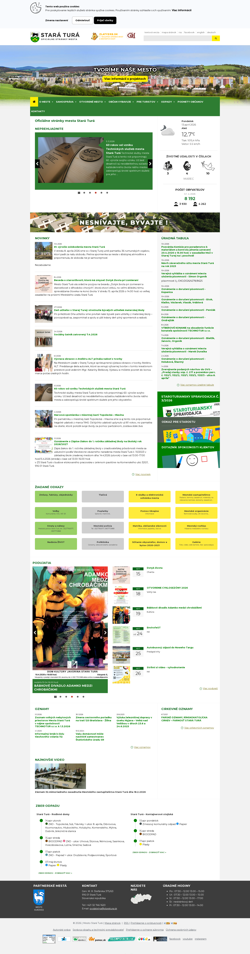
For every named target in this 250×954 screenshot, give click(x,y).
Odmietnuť (82, 20)
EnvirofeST (154, 627)
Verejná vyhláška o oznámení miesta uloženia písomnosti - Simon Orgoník (184, 275)
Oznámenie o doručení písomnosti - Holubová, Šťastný (183, 360)
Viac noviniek (143, 474)
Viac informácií (181, 10)
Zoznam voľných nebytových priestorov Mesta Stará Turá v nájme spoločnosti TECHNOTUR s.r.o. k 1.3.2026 (53, 719)
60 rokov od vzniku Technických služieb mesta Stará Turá (89, 388)
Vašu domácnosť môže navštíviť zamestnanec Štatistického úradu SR (90, 734)
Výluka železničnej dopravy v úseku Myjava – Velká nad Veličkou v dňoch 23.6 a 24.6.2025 (134, 719)
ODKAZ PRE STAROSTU (178, 421)
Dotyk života (154, 567)
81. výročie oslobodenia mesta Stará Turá (79, 246)
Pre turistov (146, 101)
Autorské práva (61, 927)
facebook (189, 32)
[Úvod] (34, 102)
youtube (188, 936)
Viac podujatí (210, 688)
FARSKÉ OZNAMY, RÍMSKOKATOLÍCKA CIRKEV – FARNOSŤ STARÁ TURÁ (184, 717)
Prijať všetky (105, 20)
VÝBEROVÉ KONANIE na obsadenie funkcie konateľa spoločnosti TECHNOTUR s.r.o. (187, 329)
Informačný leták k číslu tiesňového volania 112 (49, 733)
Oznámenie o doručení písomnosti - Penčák (188, 310)
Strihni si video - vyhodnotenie (166, 667)
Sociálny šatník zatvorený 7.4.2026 (75, 334)
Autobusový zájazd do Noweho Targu (170, 647)
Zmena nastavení (56, 20)
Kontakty (38, 111)
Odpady (166, 101)
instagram (200, 936)
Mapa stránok (169, 32)
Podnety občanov (190, 101)
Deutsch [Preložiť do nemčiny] (211, 32)
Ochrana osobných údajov (181, 927)
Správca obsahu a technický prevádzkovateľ (98, 927)
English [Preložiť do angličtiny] (201, 32)
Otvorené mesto (91, 101)
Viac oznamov (142, 744)
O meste (44, 101)
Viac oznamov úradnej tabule (197, 384)
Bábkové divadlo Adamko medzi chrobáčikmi (174, 607)
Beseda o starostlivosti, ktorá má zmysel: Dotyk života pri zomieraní (96, 280)
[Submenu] (52, 102)
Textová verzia (152, 32)
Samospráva (65, 101)
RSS (180, 32)
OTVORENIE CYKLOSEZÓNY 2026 (60, 687)
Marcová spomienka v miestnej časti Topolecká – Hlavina (89, 415)
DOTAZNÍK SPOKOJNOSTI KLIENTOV (188, 447)
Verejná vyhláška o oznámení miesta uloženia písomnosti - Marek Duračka (184, 350)
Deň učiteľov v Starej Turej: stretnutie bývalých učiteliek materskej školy (99, 310)
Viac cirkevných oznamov (199, 725)
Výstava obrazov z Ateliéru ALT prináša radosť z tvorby (88, 358)
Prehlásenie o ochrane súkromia (145, 927)
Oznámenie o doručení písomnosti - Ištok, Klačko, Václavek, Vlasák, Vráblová (187, 301)
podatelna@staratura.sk (103, 906)
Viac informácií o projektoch (125, 78)
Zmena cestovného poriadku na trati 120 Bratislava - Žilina (94, 717)
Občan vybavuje (120, 101)
